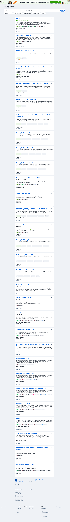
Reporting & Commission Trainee (25, 224)
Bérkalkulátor (43, 517)
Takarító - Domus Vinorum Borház (25, 270)
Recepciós (19, 312)
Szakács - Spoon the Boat (23, 358)
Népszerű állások (30, 489)
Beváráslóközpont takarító (23, 35)
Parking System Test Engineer (24, 193)
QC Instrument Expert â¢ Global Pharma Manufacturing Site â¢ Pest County (33, 345)
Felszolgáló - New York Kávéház (24, 163)
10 (42, 479)
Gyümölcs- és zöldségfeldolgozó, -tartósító (28, 178)
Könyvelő (18, 418)
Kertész (18, 18)
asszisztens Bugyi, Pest (18, 497)
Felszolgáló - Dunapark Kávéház (25, 133)
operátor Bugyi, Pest (18, 492)
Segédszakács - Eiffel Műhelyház (25, 464)
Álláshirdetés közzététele (55, 1)
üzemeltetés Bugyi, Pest (19, 500)
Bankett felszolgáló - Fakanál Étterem (26, 255)
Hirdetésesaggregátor (32, 509)
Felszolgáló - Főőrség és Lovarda (25, 240)
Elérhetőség (18, 511)
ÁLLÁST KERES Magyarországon (46, 509)
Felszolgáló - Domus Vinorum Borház (26, 148)
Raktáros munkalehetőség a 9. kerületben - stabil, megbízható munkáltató (33, 115)
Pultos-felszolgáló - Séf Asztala (25, 373)
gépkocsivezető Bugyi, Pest (19, 496)
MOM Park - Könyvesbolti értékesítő (26, 100)
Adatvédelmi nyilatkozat (45, 512)
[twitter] (59, 507)
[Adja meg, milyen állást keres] (14, 10)
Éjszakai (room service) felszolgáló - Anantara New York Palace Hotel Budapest (31, 208)
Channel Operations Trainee (24, 297)
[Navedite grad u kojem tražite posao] (36, 10)
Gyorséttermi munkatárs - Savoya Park (26, 433)
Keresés (62, 10)
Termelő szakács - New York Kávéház (26, 329)
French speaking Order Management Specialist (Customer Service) (32, 448)
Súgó (17, 509)
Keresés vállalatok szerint (45, 516)
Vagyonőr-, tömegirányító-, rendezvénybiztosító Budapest (32, 83)
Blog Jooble (30, 511)
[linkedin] (61, 507)
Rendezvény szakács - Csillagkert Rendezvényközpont (31, 388)
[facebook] (56, 507)
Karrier (18, 512)
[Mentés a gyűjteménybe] (52, 19)
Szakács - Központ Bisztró (23, 403)
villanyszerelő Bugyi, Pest (19, 489)
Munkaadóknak (31, 508)
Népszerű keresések (19, 484)
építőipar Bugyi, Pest (18, 495)
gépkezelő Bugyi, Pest (18, 493)
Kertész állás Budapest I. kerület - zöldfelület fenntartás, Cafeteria (31, 67)
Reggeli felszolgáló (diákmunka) (25, 50)
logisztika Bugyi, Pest (18, 499)
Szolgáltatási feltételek (44, 511)
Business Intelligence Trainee (24, 285)
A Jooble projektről (19, 508)
